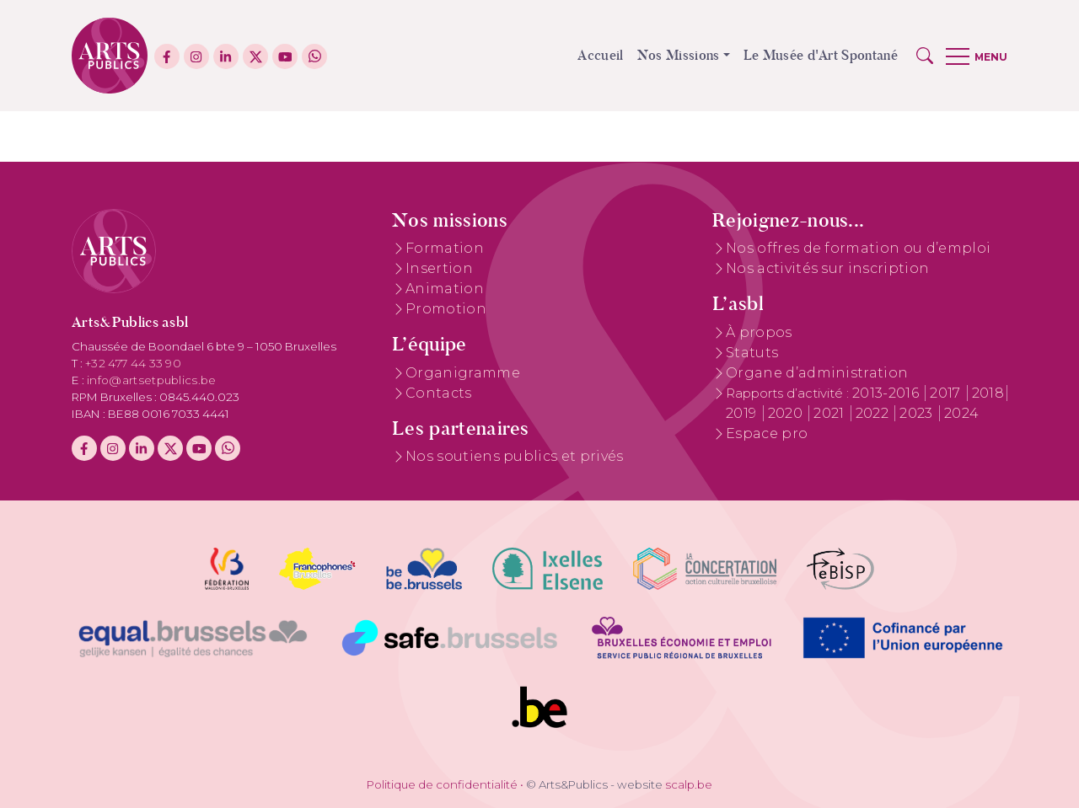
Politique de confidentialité (442, 784)
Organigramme (462, 373)
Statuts (752, 353)
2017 (947, 393)
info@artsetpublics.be (152, 380)
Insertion (439, 268)
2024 (961, 413)
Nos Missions (678, 55)
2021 (830, 413)
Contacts (438, 393)
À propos (759, 332)
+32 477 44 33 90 (133, 363)
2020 (787, 413)
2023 (918, 413)
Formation (444, 248)
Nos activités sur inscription (827, 268)
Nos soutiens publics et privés (514, 456)
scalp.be (688, 784)
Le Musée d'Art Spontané (820, 55)
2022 (874, 413)
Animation (444, 289)
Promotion (445, 309)
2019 (743, 413)
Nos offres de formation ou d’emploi (858, 248)
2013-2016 (887, 393)
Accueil (600, 55)
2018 (988, 393)
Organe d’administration (817, 373)
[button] (924, 55)
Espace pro (767, 433)
